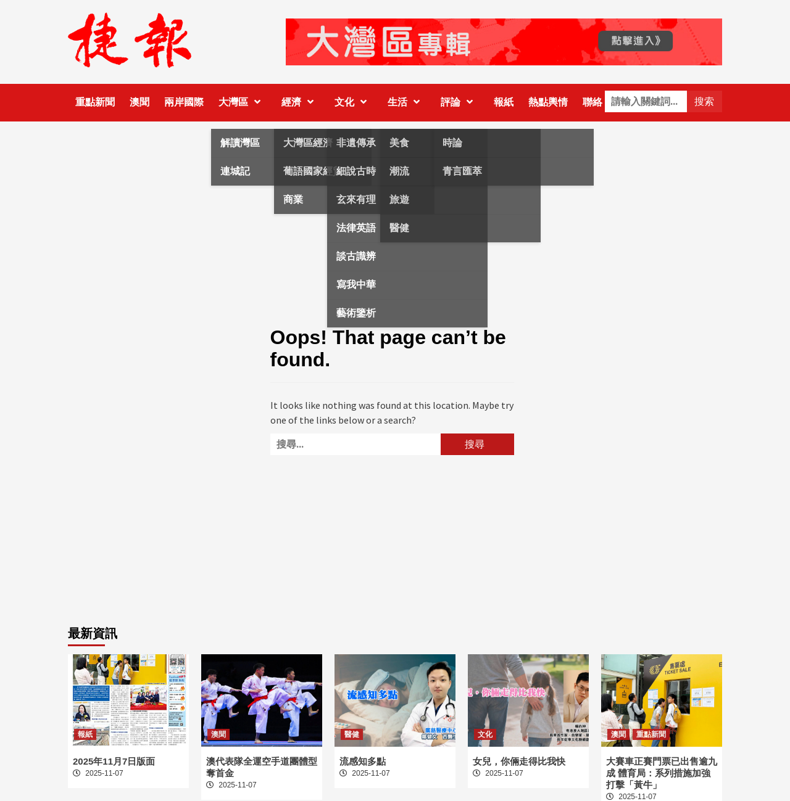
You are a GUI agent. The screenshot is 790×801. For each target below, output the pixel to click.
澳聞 (139, 102)
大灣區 (242, 102)
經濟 (300, 102)
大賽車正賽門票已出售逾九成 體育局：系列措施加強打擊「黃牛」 (661, 773)
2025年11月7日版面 (114, 761)
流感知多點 (362, 761)
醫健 (351, 734)
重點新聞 (95, 102)
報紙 (504, 102)
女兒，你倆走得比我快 (519, 761)
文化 (354, 102)
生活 (407, 102)
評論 (460, 102)
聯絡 (592, 102)
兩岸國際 (184, 102)
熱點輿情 (548, 102)
